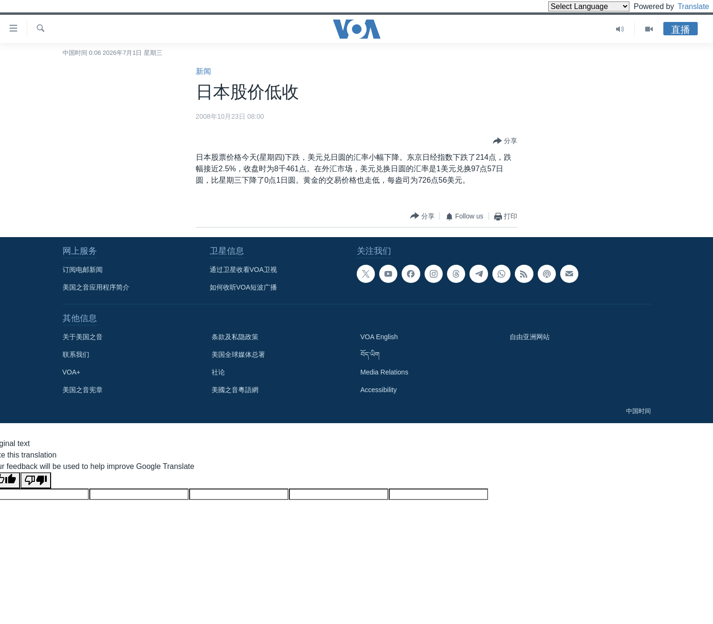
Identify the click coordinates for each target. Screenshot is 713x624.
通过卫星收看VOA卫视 (243, 269)
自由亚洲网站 (530, 337)
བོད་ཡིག (370, 354)
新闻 (203, 71)
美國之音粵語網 (235, 390)
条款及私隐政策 (235, 337)
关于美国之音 (83, 337)
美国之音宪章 (83, 390)
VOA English (379, 337)
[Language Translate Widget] (572, 6)
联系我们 (76, 354)
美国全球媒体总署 (238, 354)
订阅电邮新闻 (83, 269)
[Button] (505, 141)
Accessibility (379, 390)
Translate (684, 6)
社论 (218, 372)
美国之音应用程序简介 (96, 287)
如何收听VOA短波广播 (243, 287)
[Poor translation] (36, 480)
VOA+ (72, 372)
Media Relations (384, 372)
